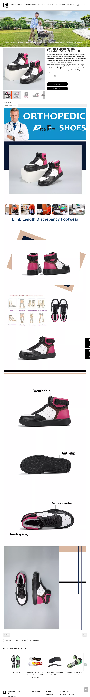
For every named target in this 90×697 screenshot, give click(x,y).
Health (17, 640)
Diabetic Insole (34, 640)
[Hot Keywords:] (78, 5)
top (86, 689)
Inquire (57, 84)
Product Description (10, 105)
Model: (5, 102)
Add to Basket (57, 88)
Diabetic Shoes (8, 640)
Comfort (24, 640)
